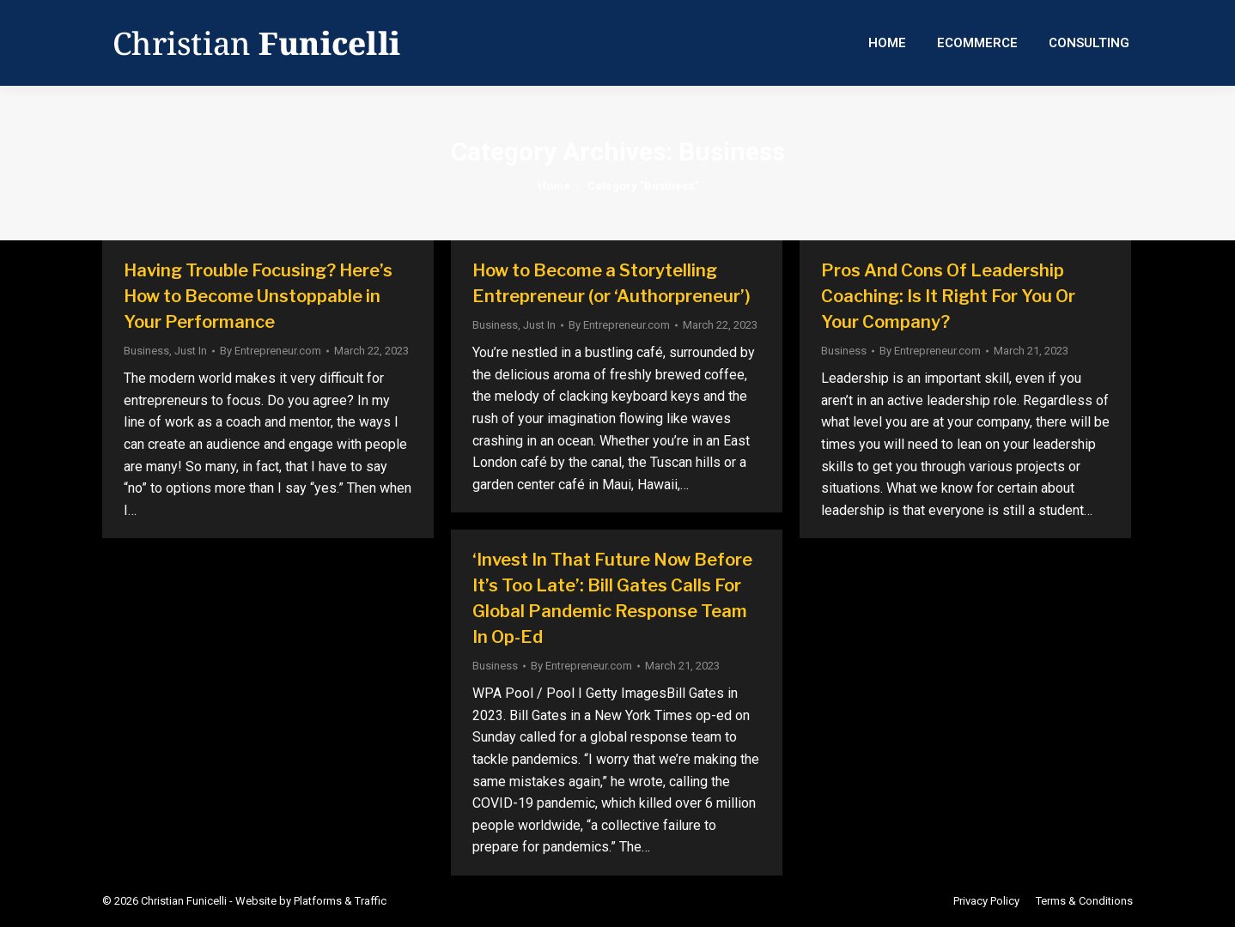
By (270, 350)
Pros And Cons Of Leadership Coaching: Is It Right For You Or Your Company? (948, 296)
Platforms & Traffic (340, 900)
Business (146, 350)
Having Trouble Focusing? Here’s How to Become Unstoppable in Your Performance (258, 296)
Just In (190, 350)
